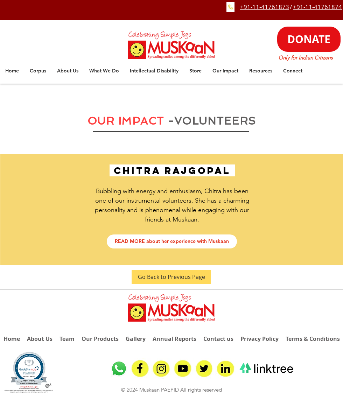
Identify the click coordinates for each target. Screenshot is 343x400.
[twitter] (204, 368)
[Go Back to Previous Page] (171, 277)
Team (67, 339)
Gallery (136, 339)
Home (12, 339)
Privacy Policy (259, 339)
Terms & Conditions (313, 339)
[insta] (161, 368)
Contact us (218, 339)
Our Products (100, 339)
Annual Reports (174, 339)
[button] (68, 70)
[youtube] (183, 368)
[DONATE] (309, 39)
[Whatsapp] (119, 368)
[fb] (140, 368)
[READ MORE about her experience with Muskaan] (172, 241)
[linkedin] (225, 368)
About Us (39, 339)
